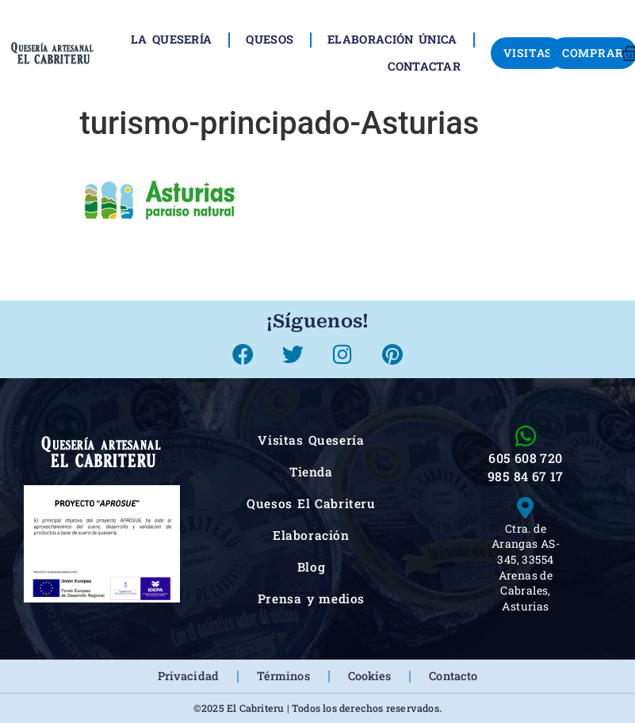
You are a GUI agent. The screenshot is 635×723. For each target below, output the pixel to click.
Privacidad (188, 675)
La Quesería (171, 39)
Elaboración (311, 535)
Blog (311, 567)
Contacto (453, 675)
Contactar (424, 66)
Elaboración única (392, 39)
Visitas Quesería (311, 440)
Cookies (370, 675)
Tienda (311, 472)
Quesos (269, 39)
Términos (283, 675)
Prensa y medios (311, 598)
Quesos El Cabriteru (311, 503)
